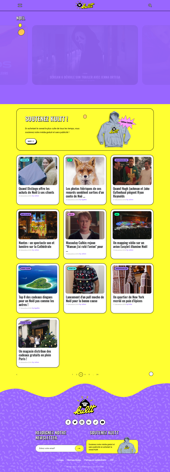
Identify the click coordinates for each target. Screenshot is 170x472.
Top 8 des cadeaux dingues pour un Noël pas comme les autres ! (36, 300)
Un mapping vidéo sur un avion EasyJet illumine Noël (130, 244)
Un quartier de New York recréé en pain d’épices (128, 298)
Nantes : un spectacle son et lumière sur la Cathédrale (36, 244)
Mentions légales (74, 459)
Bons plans (25, 268)
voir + (31, 141)
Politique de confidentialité (95, 459)
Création (24, 160)
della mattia (99, 466)
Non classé (25, 214)
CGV (111, 459)
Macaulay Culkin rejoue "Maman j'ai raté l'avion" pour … (84, 246)
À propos (60, 459)
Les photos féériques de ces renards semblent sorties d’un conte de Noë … (85, 192)
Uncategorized (121, 160)
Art (69, 160)
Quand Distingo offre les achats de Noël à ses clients (36, 190)
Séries (71, 214)
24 (97, 374)
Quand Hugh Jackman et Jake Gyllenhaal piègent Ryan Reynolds (131, 192)
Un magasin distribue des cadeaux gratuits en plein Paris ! (35, 355)
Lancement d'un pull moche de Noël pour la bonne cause (85, 298)
